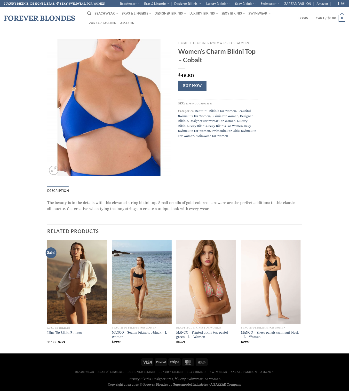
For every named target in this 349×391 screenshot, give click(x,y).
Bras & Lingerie (156, 3)
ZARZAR (219, 384)
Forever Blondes (39, 18)
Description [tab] (58, 191)
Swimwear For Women (212, 136)
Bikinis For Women (225, 116)
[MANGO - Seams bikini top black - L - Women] (142, 282)
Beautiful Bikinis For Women (215, 111)
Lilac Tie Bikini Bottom (64, 333)
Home (183, 43)
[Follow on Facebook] (338, 3)
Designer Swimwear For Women (221, 43)
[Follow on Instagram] (342, 3)
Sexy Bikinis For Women (225, 126)
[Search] (89, 13)
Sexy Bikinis (245, 3)
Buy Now (192, 86)
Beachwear (129, 3)
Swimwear (270, 3)
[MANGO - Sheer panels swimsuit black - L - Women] (271, 282)
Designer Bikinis (187, 3)
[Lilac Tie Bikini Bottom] (77, 282)
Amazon (322, 4)
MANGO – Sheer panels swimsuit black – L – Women (270, 334)
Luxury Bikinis (218, 3)
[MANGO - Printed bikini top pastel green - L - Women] (206, 282)
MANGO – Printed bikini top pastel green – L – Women (202, 334)
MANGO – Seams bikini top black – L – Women (140, 334)
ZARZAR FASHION (297, 4)
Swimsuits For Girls (226, 131)
